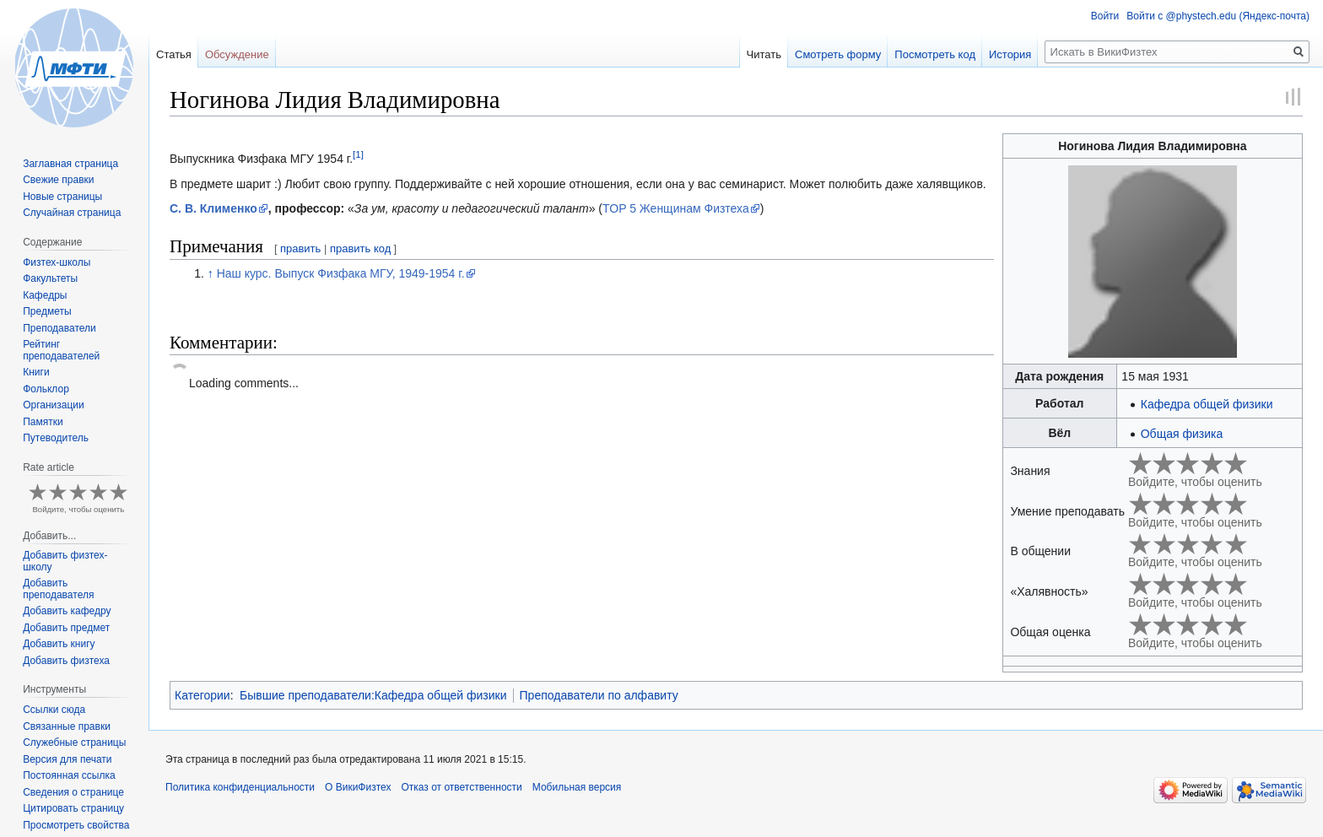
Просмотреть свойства (76, 825)
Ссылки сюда (54, 710)
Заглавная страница (70, 164)
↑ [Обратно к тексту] (210, 273)
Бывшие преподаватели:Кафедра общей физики (373, 695)
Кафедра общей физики (1207, 404)
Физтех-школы (56, 262)
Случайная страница (72, 213)
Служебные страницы (74, 742)
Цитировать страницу (73, 808)
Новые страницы (62, 196)
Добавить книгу (58, 644)
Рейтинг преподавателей (61, 350)
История (1010, 54)
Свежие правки (58, 180)
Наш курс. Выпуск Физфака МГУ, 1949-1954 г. (341, 273)
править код (360, 248)
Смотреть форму (838, 54)
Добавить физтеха (66, 661)
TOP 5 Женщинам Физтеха (675, 208)
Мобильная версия (577, 787)
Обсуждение (237, 54)
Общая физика (1182, 433)
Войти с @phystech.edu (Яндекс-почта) (1218, 16)
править (300, 248)
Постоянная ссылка (69, 775)
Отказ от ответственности (461, 787)
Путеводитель (56, 438)
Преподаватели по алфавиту (599, 695)
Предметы (47, 311)
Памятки (43, 422)
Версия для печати (67, 759)
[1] (358, 154)
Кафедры (45, 295)
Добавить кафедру (67, 611)
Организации (53, 405)
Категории (202, 695)
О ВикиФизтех (358, 787)
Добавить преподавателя (58, 589)
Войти (1105, 16)
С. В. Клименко (213, 208)
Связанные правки (67, 726)
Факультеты (50, 278)
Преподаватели (59, 328)
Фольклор (46, 389)
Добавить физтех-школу (65, 561)
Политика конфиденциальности (240, 787)
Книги (36, 372)
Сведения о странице (73, 792)
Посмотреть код (934, 54)
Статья (174, 54)
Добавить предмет (66, 628)
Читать (764, 54)
